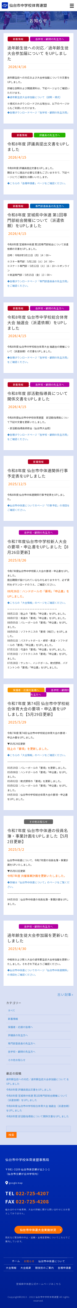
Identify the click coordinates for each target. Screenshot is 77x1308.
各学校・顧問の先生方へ (49, 39)
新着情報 (18, 39)
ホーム (16, 1261)
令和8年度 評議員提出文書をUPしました (38, 146)
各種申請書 (64, 1268)
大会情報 (11, 1268)
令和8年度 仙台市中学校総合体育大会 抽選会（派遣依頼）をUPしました (37, 322)
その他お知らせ (38, 821)
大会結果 (25, 1268)
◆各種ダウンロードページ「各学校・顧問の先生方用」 (38, 112)
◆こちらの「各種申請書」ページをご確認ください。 (37, 183)
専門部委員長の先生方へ (49, 206)
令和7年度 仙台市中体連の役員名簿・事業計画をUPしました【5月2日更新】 (37, 835)
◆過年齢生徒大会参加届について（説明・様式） (34, 97)
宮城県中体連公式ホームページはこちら (38, 1284)
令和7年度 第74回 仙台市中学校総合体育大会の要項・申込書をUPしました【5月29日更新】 (38, 708)
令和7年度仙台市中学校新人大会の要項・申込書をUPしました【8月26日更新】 (37, 546)
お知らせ (29, 1261)
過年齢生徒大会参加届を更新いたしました (38, 937)
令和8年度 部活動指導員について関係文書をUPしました (37, 395)
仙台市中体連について (51, 1261)
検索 (11, 1134)
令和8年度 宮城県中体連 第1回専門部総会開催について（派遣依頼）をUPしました (37, 220)
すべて (11, 1010)
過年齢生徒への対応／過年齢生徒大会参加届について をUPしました (38, 53)
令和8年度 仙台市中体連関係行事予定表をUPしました (37, 473)
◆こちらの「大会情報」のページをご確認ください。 (37, 602)
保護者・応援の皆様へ (26, 690)
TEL (27, 1193)
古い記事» (65, 994)
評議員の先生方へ (49, 135)
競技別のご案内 (44, 1268)
